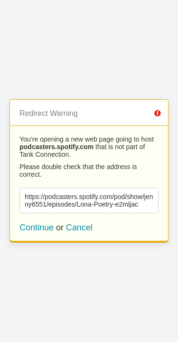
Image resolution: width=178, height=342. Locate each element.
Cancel (79, 227)
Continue (36, 227)
